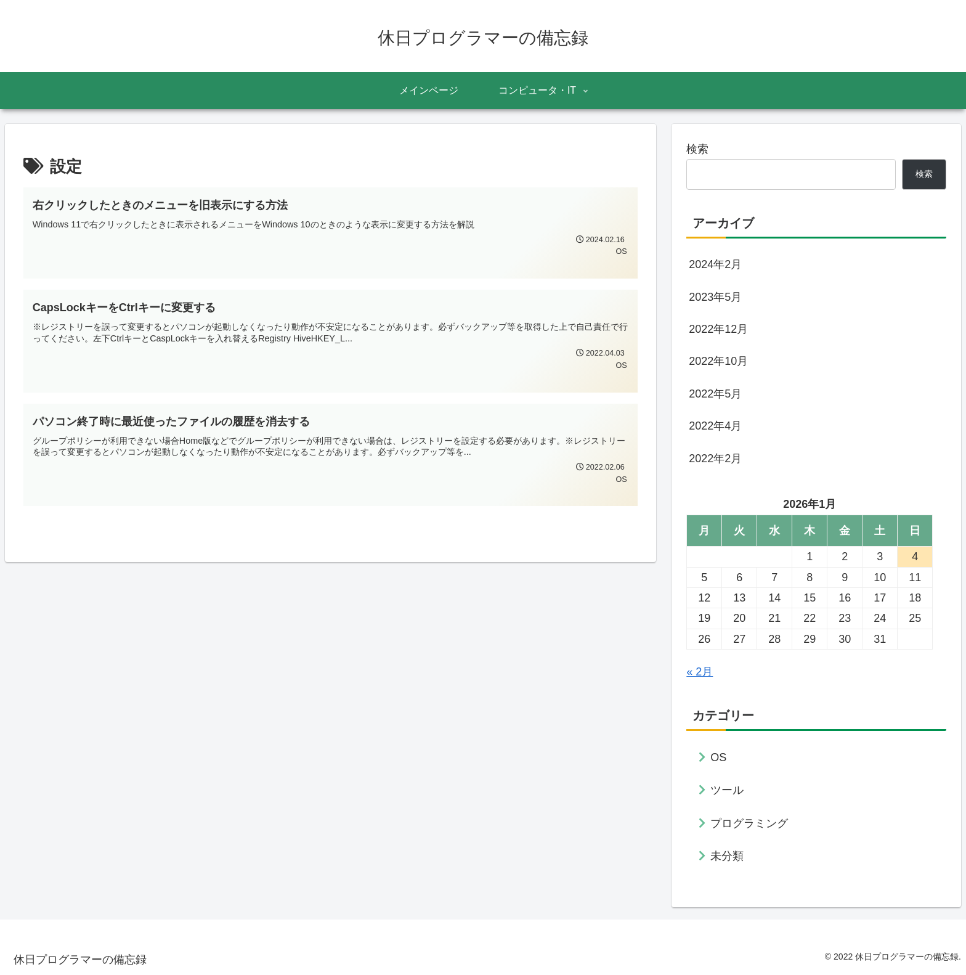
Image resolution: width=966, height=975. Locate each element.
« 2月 (699, 672)
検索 (697, 149)
